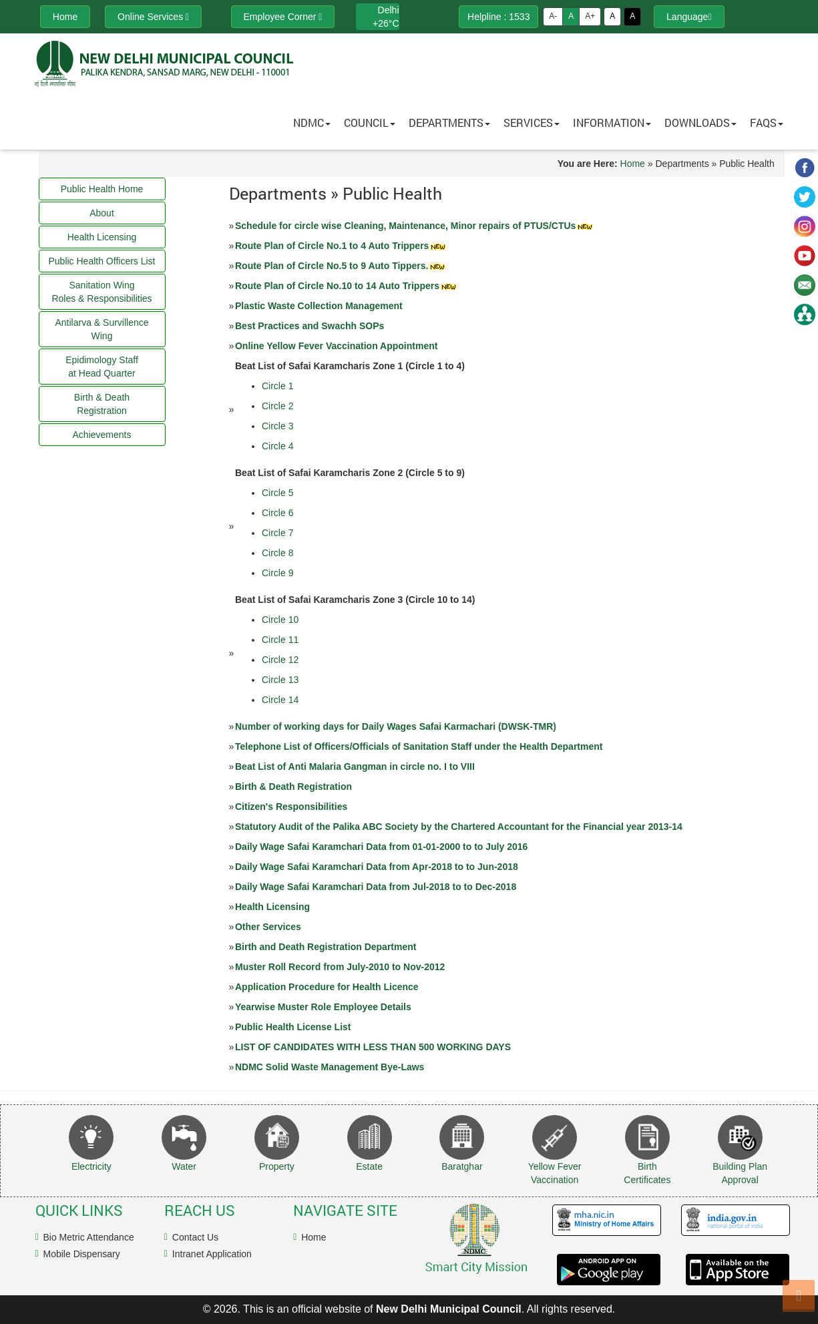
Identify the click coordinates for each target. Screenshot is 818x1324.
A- (553, 16)
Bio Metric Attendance (88, 1237)
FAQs (766, 123)
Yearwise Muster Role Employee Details (323, 1007)
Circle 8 (277, 552)
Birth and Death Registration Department (325, 946)
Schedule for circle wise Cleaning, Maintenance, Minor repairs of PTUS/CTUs (414, 225)
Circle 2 (277, 406)
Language (688, 16)
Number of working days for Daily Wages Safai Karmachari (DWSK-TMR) (395, 726)
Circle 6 (277, 512)
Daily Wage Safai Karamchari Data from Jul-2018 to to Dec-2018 (375, 886)
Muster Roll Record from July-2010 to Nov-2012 (340, 966)
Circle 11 (280, 639)
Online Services (153, 16)
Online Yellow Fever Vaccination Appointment (336, 346)
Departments (449, 123)
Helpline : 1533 (498, 16)
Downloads (700, 123)
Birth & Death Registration (293, 786)
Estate (369, 1166)
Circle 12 (280, 659)
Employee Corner (283, 16)
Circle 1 (277, 386)
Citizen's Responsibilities (291, 806)
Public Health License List (293, 1027)
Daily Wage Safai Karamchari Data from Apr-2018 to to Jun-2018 (376, 866)
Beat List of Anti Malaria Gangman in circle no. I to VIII (355, 766)
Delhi (388, 10)
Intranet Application (212, 1254)
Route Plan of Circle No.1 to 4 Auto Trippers (341, 245)
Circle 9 (277, 573)
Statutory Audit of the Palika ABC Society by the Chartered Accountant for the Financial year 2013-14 (458, 826)
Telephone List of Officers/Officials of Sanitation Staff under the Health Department (418, 746)
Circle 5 (277, 492)
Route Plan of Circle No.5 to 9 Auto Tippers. (341, 265)
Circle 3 (277, 426)
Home (632, 163)
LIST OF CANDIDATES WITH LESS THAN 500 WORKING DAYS (373, 1047)
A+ (590, 16)
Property (276, 1166)
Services (531, 123)
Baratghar (461, 1166)
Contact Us (195, 1237)
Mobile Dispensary (81, 1254)
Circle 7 (277, 532)
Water (184, 1166)
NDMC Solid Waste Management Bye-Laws (329, 1067)
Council (369, 123)
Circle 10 (280, 619)
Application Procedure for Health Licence (327, 986)
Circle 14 (280, 699)
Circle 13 (280, 679)
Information (612, 123)
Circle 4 (277, 446)
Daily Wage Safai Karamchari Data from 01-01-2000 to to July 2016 (381, 846)
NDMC (312, 123)
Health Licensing (272, 906)
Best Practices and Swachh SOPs (309, 325)
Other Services (268, 926)
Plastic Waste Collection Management (319, 305)
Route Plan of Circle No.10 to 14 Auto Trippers (346, 285)
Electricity (91, 1166)
